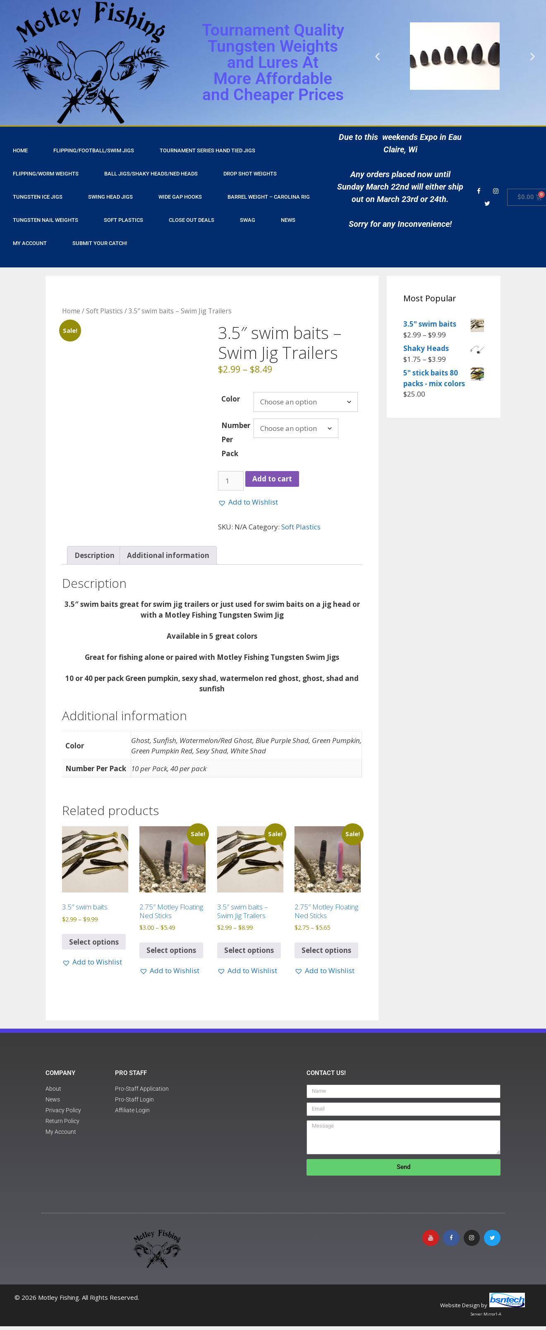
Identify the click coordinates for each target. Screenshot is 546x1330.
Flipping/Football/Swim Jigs (93, 150)
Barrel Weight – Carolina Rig (269, 197)
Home (71, 310)
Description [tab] (94, 559)
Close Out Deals (191, 220)
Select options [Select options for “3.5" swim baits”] (94, 945)
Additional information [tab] (168, 559)
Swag (247, 220)
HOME (20, 150)
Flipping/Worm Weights (46, 174)
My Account (30, 243)
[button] (377, 56)
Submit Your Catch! (99, 243)
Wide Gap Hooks (180, 197)
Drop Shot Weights (250, 174)
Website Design (460, 1309)
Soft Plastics (123, 220)
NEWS (288, 220)
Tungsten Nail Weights (45, 220)
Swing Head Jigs (110, 197)
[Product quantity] (231, 481)
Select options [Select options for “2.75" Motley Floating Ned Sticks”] (171, 954)
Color (230, 399)
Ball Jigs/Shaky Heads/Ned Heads (151, 174)
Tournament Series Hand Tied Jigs (207, 150)
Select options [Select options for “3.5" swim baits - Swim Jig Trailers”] (249, 954)
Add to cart (272, 478)
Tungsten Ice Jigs (37, 197)
